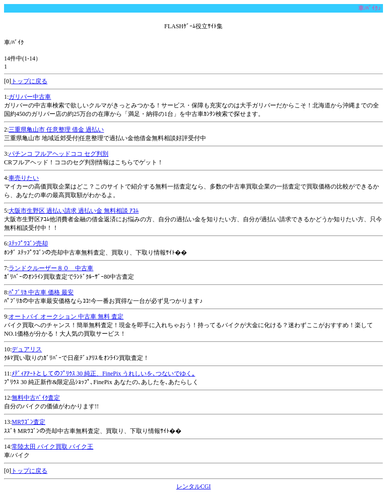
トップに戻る (29, 81)
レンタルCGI (193, 486)
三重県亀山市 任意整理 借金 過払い (56, 129)
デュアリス (27, 349)
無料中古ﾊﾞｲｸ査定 (36, 397)
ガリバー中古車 (30, 96)
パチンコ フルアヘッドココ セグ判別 (58, 153)
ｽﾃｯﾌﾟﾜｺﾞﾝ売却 (28, 243)
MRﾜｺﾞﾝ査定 (28, 421)
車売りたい (24, 177)
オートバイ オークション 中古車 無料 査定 (66, 316)
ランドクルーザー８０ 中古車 (51, 268)
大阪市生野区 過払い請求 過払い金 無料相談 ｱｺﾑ (74, 210)
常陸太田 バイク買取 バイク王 (52, 446)
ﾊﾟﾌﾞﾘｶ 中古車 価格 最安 (41, 292)
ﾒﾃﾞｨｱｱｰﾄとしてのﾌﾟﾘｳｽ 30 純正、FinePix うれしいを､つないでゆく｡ (103, 373)
